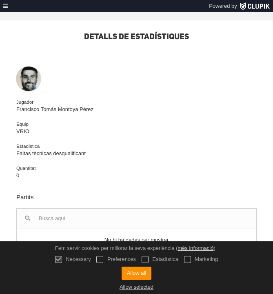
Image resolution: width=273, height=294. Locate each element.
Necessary (73, 259)
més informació (195, 248)
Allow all (136, 273)
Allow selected (136, 287)
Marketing (201, 259)
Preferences (116, 259)
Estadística (160, 259)
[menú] (5, 6)
